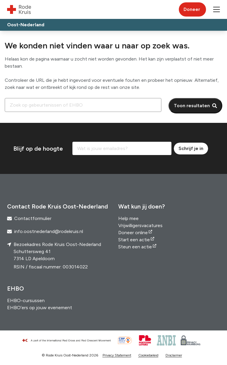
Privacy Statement (117, 355)
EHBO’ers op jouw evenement (39, 307)
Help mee (128, 218)
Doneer (192, 9)
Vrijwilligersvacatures (140, 225)
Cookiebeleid (148, 355)
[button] (216, 9)
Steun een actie (135, 247)
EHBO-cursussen (26, 300)
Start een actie (134, 239)
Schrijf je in (191, 148)
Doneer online (133, 232)
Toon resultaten (192, 105)
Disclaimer (174, 355)
